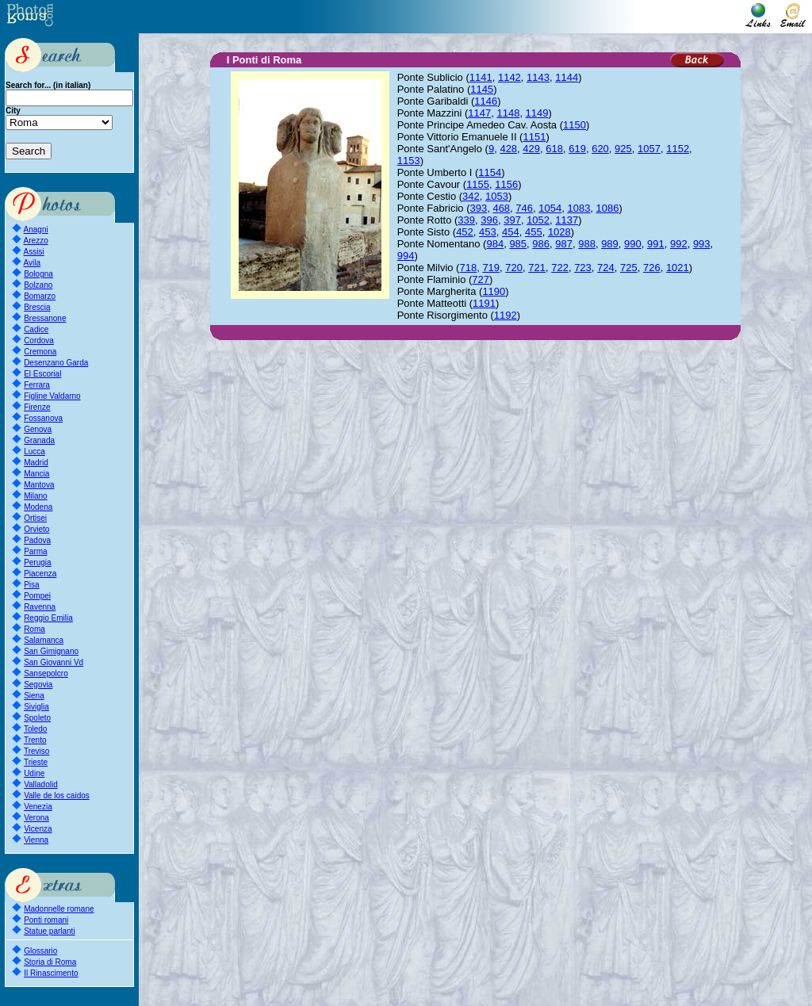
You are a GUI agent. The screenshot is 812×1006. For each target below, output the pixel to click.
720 (514, 267)
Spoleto (37, 717)
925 (623, 149)
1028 (559, 232)
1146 (485, 101)
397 (512, 220)
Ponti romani (46, 920)
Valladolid (41, 784)
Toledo (35, 729)
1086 (607, 208)
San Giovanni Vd (53, 662)
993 (701, 244)
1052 (538, 220)
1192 (505, 315)
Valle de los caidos (57, 795)
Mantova (39, 484)
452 (464, 232)
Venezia (38, 806)
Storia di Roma (50, 962)
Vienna (36, 840)
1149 (537, 113)
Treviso (36, 751)
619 (577, 149)
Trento (35, 740)
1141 (480, 77)
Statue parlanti (49, 931)
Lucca (34, 451)
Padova (37, 540)
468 (501, 208)
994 (406, 256)
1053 (496, 196)
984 (495, 244)
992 (679, 244)
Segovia (38, 684)
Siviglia (36, 706)
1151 (534, 137)
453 (487, 232)
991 (656, 244)
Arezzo (36, 240)
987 (564, 244)
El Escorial (42, 373)
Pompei (37, 595)
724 (606, 267)
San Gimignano (51, 651)
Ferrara (37, 385)
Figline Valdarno (52, 396)
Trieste (36, 762)
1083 (578, 208)
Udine (34, 773)
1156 (506, 184)
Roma (34, 629)
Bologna (38, 274)
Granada (39, 440)
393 (478, 208)
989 (610, 244)
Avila (32, 262)
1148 (507, 113)
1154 (489, 172)
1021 (677, 267)
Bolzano (38, 285)
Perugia (37, 562)
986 (541, 244)
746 (524, 208)
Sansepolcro (46, 673)
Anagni (36, 229)
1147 (479, 113)
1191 (484, 303)
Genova (38, 429)
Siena (34, 695)
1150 (574, 125)
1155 (477, 184)
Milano (35, 496)
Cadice (36, 329)
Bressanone (45, 318)
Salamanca (43, 640)
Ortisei (35, 518)
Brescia (37, 307)
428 (508, 149)
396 (489, 220)
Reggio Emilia (48, 618)
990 (633, 244)
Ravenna (40, 606)
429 (531, 149)
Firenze (37, 407)
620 (600, 149)
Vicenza (38, 828)
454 (510, 232)
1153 (408, 160)
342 (471, 196)
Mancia (36, 473)
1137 (566, 220)
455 (533, 232)
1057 (649, 149)
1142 (509, 77)
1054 (549, 208)
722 (560, 267)
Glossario (40, 951)
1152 (677, 149)
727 (480, 279)
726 (652, 267)
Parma (35, 551)
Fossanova (43, 418)
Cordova (39, 340)
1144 (566, 77)
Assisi (34, 251)
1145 (481, 89)
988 (587, 244)
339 (466, 220)
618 (554, 149)
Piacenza (40, 573)
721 (537, 267)
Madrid (36, 462)
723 (583, 267)
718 (468, 267)
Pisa (31, 584)
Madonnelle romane (59, 909)
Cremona (40, 351)
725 (629, 267)
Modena (38, 507)
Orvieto (36, 529)
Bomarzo (40, 296)
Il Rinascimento (51, 973)
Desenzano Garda (56, 362)
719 (491, 267)
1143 (538, 77)
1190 (493, 291)
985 (518, 244)
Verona (36, 817)
